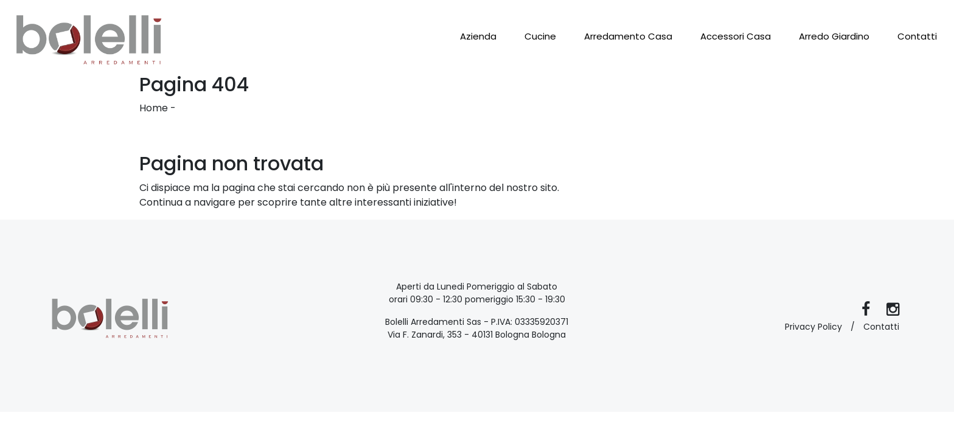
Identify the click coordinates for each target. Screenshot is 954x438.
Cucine (540, 36)
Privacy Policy (813, 327)
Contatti (917, 36)
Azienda (478, 36)
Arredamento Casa (628, 36)
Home (153, 108)
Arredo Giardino (834, 36)
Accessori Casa (735, 36)
